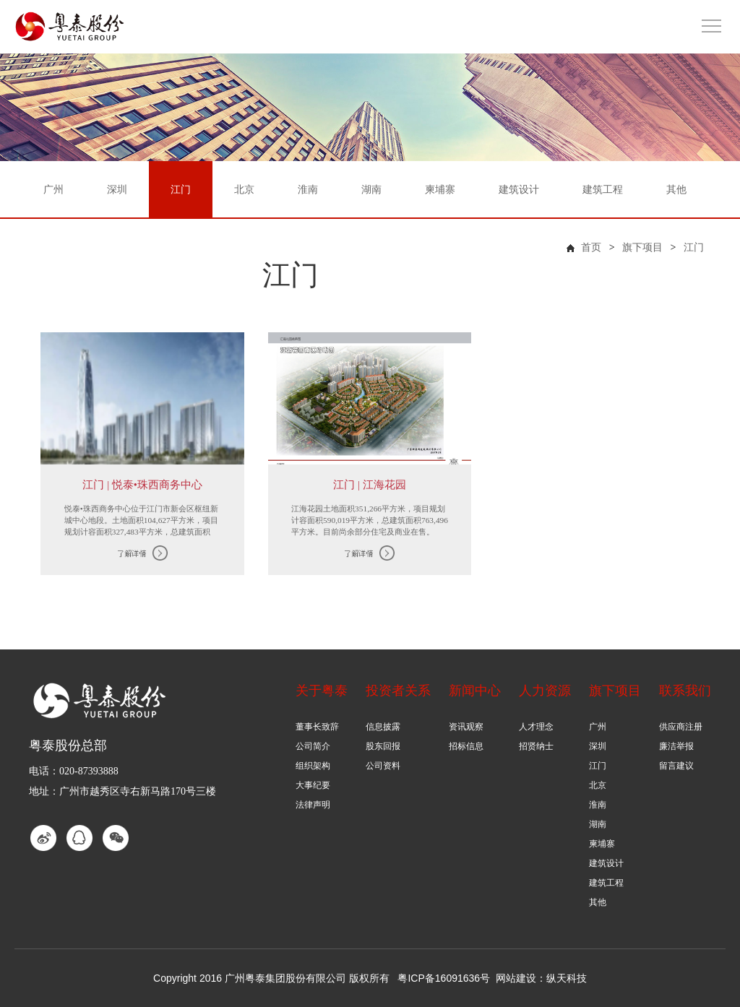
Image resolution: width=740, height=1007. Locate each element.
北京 (597, 785)
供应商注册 (680, 727)
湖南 (597, 824)
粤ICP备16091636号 (443, 978)
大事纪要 (313, 785)
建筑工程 (606, 883)
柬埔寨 (602, 844)
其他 (597, 902)
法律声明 (313, 805)
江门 (694, 247)
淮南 (597, 805)
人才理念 (536, 727)
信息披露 (383, 727)
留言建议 (676, 766)
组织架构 (313, 766)
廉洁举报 (676, 746)
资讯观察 (466, 727)
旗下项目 (642, 247)
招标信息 (466, 746)
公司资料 (383, 766)
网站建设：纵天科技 (541, 978)
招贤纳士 (536, 746)
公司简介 (313, 746)
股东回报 (383, 746)
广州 (597, 727)
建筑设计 (606, 863)
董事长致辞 (317, 727)
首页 (591, 247)
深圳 (597, 746)
